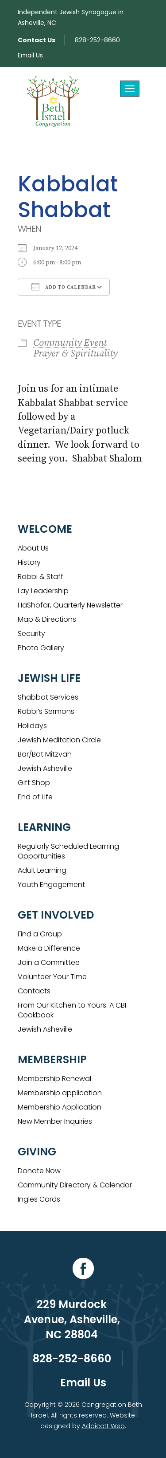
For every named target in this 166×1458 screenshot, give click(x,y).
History (29, 562)
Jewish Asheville (45, 768)
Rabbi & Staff (40, 576)
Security (31, 633)
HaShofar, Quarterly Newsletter (70, 605)
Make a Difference (49, 948)
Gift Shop (34, 783)
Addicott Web (103, 1426)
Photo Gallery (41, 648)
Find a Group (40, 934)
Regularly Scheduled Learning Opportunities (68, 851)
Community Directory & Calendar (75, 1185)
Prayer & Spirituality (75, 354)
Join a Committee (49, 962)
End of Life (35, 797)
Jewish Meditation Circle (59, 740)
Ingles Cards (39, 1199)
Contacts (34, 991)
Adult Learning (42, 870)
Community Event (70, 343)
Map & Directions (47, 619)
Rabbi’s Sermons (46, 711)
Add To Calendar (63, 287)
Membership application (60, 1093)
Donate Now (39, 1171)
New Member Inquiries (55, 1121)
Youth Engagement (51, 884)
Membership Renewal (54, 1078)
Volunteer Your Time (52, 977)
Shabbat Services (48, 697)
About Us (33, 548)
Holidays (32, 726)
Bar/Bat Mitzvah (45, 754)
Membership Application (59, 1107)
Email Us (30, 55)
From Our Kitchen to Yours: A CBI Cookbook (72, 1010)
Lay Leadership (43, 591)
